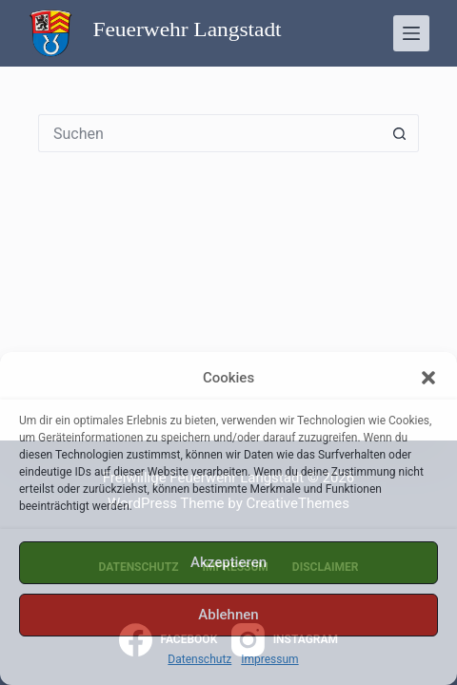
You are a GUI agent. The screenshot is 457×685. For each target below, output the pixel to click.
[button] (428, 377)
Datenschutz (199, 659)
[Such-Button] (400, 133)
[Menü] (411, 33)
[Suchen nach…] (209, 133)
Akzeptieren (228, 562)
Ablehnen (228, 614)
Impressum (269, 659)
